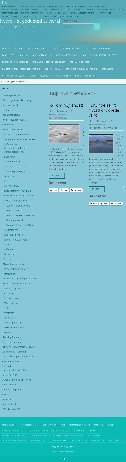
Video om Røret (12, 303)
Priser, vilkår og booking (16, 268)
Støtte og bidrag (12, 322)
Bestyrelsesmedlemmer (16, 134)
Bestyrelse (9, 176)
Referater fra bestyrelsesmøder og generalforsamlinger (15, 148)
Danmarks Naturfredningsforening (36, 13)
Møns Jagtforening (10, 10)
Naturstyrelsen (105, 13)
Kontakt (8, 259)
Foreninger (94, 6)
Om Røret (9, 293)
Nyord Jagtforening (30, 10)
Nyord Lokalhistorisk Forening (18, 195)
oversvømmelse (60, 118)
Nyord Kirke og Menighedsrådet (19, 278)
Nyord (64, 114)
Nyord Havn (9, 156)
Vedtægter (9, 244)
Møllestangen (11, 229)
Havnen (105, 6)
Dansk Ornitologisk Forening (83, 13)
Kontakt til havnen (13, 185)
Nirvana (62, 451)
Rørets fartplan (12, 288)
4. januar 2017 (106, 121)
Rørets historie (11, 298)
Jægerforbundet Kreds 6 (76, 6)
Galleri (7, 307)
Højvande (97, 127)
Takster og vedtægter (15, 171)
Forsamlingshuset (10, 13)
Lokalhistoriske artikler (16, 200)
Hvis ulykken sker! (66, 16)
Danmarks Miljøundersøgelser (110, 10)
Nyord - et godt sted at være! (30, 21)
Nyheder (56, 114)
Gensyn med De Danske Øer (20, 215)
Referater (9, 181)
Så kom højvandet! (66, 105)
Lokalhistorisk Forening (83, 10)
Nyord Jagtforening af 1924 (17, 190)
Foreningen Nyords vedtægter (18, 100)
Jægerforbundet (28, 6)
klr (54, 111)
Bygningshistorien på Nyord (20, 225)
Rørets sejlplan (61, 13)
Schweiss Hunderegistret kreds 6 (56, 10)
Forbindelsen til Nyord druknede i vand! (105, 110)
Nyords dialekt (13, 210)
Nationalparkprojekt (11, 16)
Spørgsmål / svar (13, 161)
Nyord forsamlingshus (14, 263)
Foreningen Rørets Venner (16, 283)
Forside (41, 6)
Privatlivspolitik (49, 16)
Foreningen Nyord (10, 6)
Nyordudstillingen (13, 234)
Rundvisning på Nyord (15, 239)
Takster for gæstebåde (15, 166)
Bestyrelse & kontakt (14, 327)
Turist (25, 16)
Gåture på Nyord (14, 220)
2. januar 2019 (66, 111)
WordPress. (71, 451)
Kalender (35, 16)
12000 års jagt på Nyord (18, 205)
